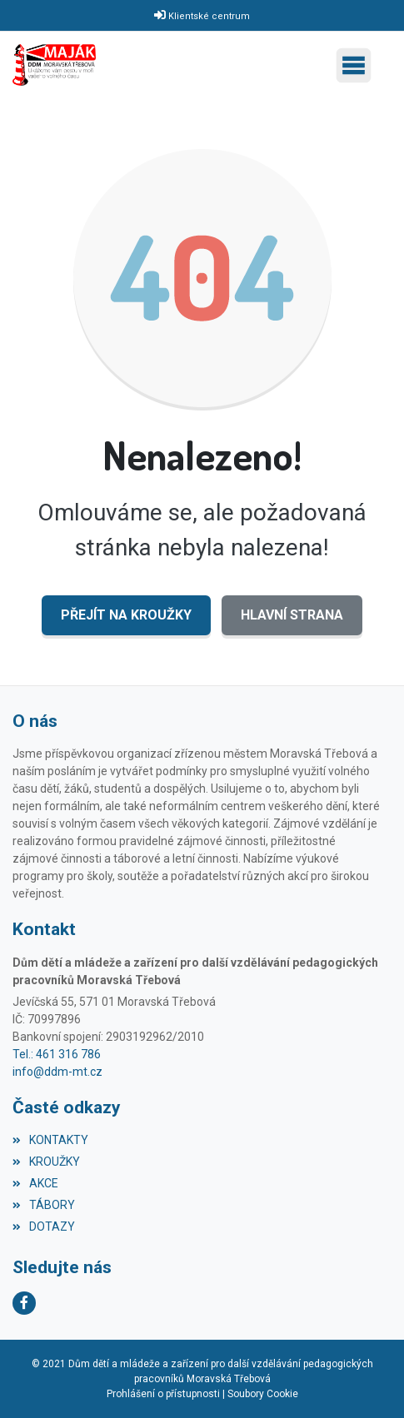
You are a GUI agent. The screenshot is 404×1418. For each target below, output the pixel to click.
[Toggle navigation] (358, 65)
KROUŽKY (46, 1161)
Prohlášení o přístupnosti (163, 1394)
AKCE (35, 1183)
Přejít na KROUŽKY (126, 615)
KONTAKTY (50, 1140)
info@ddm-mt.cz (57, 1071)
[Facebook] (24, 1303)
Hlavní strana (292, 615)
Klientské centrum (209, 16)
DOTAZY (43, 1226)
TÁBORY (43, 1205)
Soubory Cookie (262, 1394)
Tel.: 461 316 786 (56, 1054)
